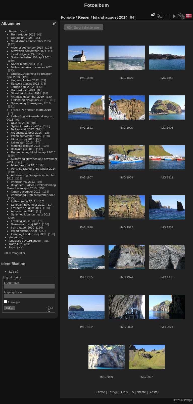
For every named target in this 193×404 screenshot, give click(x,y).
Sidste (153, 392)
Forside (68, 17)
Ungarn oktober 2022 (25, 80)
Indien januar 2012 (23, 201)
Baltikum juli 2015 (22, 149)
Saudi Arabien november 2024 (31, 41)
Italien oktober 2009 (24, 230)
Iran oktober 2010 (22, 227)
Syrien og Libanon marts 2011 (31, 214)
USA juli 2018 (20, 122)
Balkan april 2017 (22, 129)
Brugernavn (11, 282)
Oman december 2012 (25, 191)
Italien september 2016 (26, 135)
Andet (13, 237)
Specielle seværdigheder (25, 240)
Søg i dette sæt (87, 27)
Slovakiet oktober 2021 (26, 93)
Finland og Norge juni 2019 (28, 99)
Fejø (12, 247)
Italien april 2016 (22, 142)
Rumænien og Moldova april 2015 (33, 152)
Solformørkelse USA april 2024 (31, 57)
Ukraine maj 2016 (22, 139)
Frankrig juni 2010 (23, 221)
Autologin (12, 302)
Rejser (13, 31)
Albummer (10, 23)
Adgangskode (13, 292)
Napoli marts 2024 (23, 63)
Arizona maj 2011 (22, 211)
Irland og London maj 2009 (28, 234)
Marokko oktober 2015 (25, 145)
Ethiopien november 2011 (28, 204)
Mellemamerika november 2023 (32, 67)
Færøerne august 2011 (26, 207)
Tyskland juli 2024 (23, 54)
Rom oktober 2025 (23, 34)
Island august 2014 (24, 165)
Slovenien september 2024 (28, 50)
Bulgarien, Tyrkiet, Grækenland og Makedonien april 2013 (31, 186)
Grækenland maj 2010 (25, 224)
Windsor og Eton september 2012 (33, 194)
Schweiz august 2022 (25, 83)
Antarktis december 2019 (27, 96)
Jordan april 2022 (22, 86)
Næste (141, 392)
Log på (13, 271)
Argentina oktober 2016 (26, 132)
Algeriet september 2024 (27, 47)
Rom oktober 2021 (23, 90)
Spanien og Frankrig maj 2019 (31, 103)
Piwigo (188, 399)
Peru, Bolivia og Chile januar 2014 (33, 168)
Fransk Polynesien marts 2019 (31, 109)
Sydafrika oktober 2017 (26, 126)
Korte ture (15, 243)
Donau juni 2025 (22, 37)
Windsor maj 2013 (23, 181)
